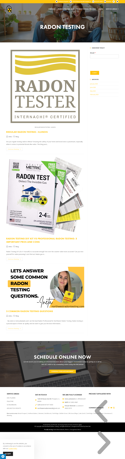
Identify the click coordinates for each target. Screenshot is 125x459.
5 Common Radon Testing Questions (29, 311)
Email (93, 53)
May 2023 (93, 91)
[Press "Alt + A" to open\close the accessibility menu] (3, 456)
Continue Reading (15, 149)
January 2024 (94, 84)
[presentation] (105, 67)
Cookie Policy (12, 448)
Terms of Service (73, 425)
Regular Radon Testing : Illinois (27, 131)
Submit (94, 73)
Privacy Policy (64, 425)
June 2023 (93, 87)
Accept (8, 454)
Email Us (109, 1)
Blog (17, 137)
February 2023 (94, 94)
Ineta (10, 137)
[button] (101, 412)
